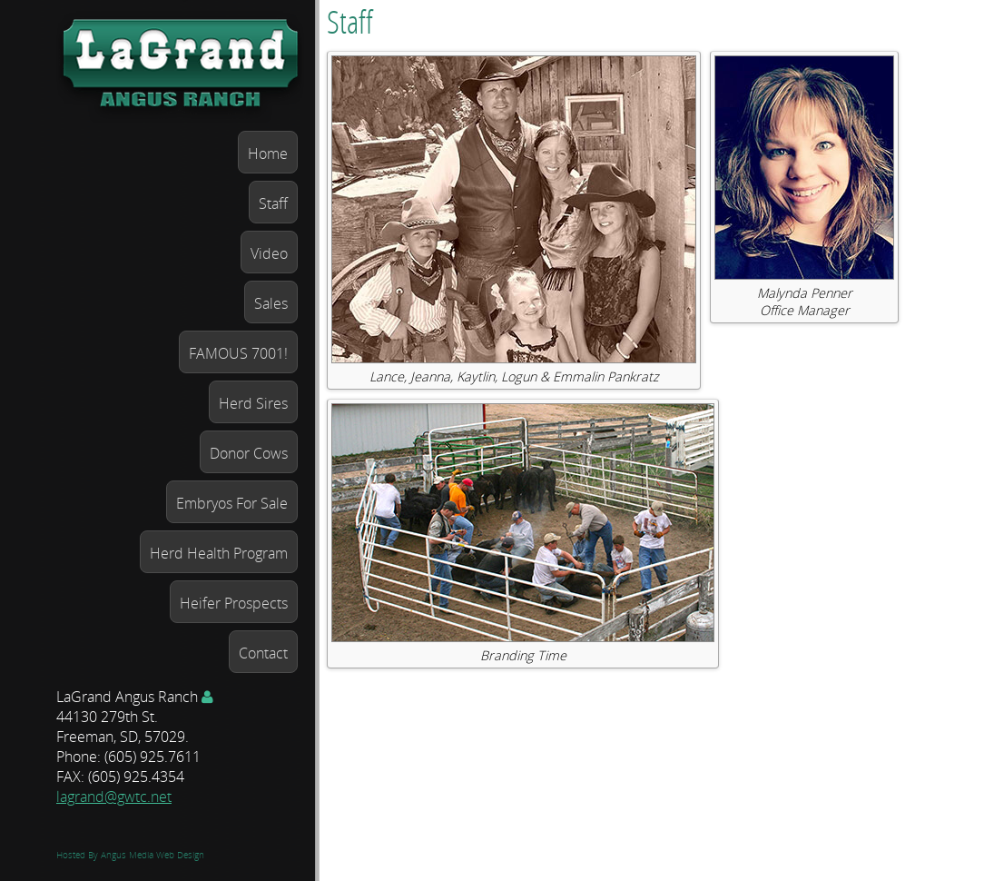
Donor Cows (249, 453)
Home (268, 153)
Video (269, 253)
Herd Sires (253, 403)
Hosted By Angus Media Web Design (130, 854)
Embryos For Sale (232, 503)
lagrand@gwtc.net (114, 797)
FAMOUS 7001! (238, 353)
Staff (273, 203)
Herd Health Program (219, 553)
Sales (271, 303)
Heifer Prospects (234, 603)
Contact (263, 653)
